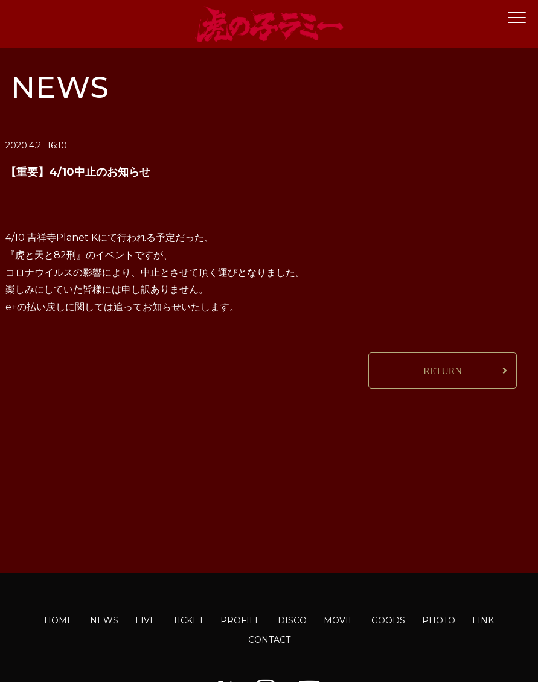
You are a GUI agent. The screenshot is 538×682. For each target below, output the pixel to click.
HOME (58, 620)
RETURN (442, 371)
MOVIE (339, 620)
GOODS (388, 620)
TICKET (188, 620)
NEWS (104, 620)
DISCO (292, 620)
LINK (483, 620)
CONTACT (269, 639)
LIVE (145, 620)
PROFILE (240, 620)
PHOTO (438, 620)
